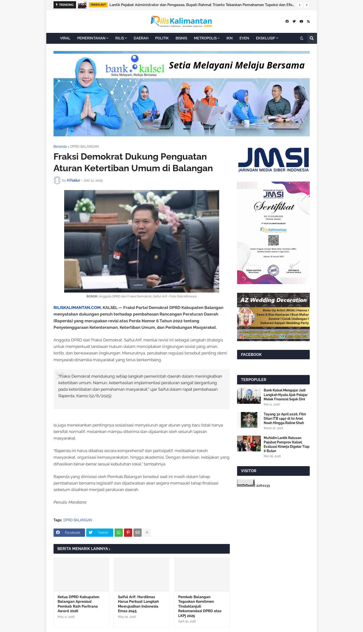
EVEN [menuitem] (244, 38)
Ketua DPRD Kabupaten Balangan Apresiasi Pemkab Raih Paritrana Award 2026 (78, 604)
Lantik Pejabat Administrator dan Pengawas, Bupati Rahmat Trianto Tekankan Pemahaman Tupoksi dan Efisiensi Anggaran (201, 5)
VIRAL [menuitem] (65, 38)
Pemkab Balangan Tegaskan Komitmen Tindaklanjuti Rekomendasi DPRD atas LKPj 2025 (199, 606)
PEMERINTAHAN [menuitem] (91, 38)
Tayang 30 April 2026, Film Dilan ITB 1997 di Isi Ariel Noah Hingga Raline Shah (285, 418)
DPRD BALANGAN (84, 146)
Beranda (60, 146)
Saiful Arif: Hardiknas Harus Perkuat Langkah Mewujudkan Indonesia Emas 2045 (138, 604)
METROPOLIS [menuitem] (205, 38)
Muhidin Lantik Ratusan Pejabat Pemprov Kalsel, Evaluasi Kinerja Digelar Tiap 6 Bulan (286, 444)
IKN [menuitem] (229, 38)
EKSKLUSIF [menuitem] (265, 38)
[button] (300, 5)
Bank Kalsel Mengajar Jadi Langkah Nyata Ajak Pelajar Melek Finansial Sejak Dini (286, 394)
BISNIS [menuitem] (181, 38)
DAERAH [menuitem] (141, 38)
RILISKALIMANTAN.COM (77, 307)
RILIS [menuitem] (119, 38)
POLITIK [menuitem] (162, 38)
